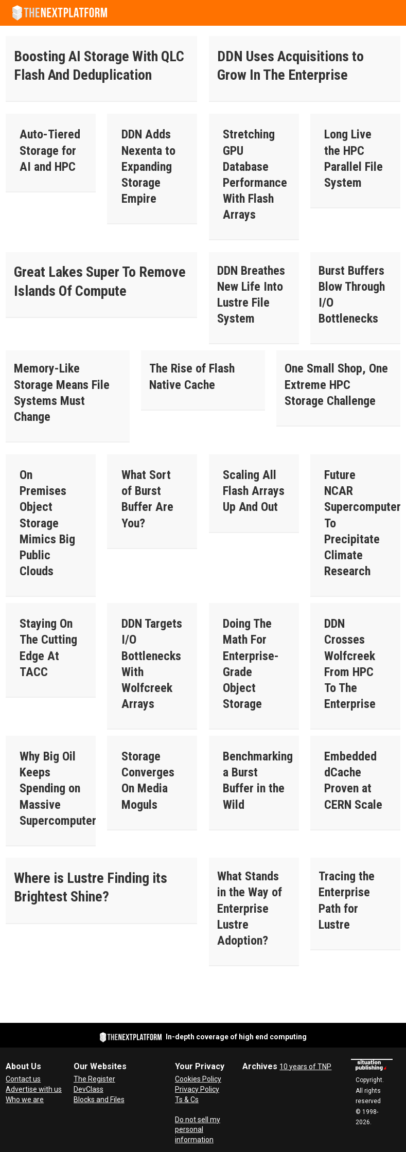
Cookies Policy (198, 1079)
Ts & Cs (187, 1099)
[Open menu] (393, 13)
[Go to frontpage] (59, 13)
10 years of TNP (305, 1066)
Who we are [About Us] (25, 1099)
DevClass (88, 1089)
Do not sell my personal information (197, 1129)
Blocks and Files (99, 1099)
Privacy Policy (197, 1089)
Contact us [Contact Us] (23, 1079)
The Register (94, 1079)
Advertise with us (34, 1089)
